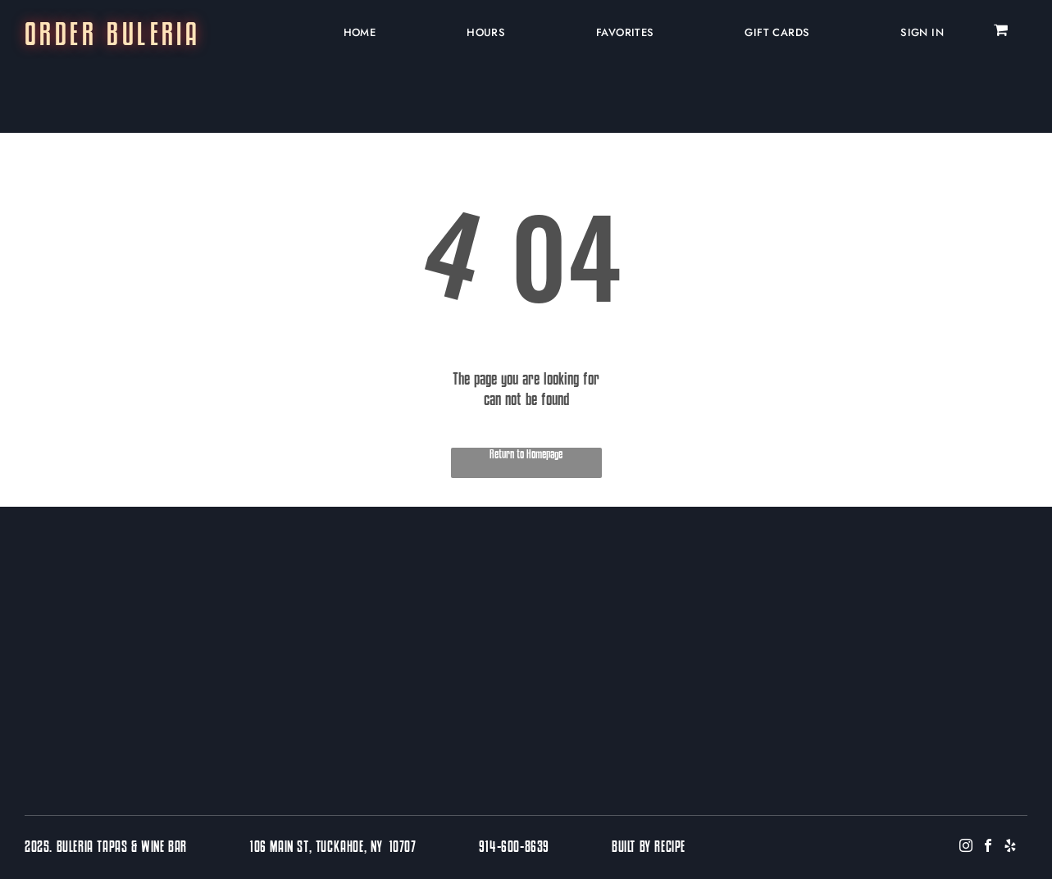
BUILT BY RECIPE (648, 848)
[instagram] (966, 847)
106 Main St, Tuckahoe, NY (316, 848)
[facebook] (988, 847)
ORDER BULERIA (112, 36)
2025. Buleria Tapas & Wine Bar (106, 848)
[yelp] (1010, 847)
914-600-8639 (514, 848)
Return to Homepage (526, 455)
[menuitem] (353, 31)
